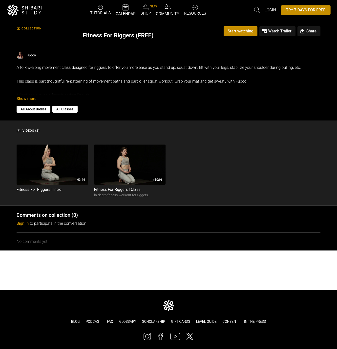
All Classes (65, 105)
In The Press (255, 322)
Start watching (240, 31)
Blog (75, 322)
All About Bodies (33, 105)
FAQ (110, 322)
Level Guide (206, 322)
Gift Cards (180, 322)
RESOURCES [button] (195, 9)
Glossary (127, 322)
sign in (23, 219)
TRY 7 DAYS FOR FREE (305, 10)
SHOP (146, 10)
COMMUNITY (167, 9)
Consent (230, 322)
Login (270, 10)
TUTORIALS (100, 9)
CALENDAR (126, 9)
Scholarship (153, 322)
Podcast (93, 322)
